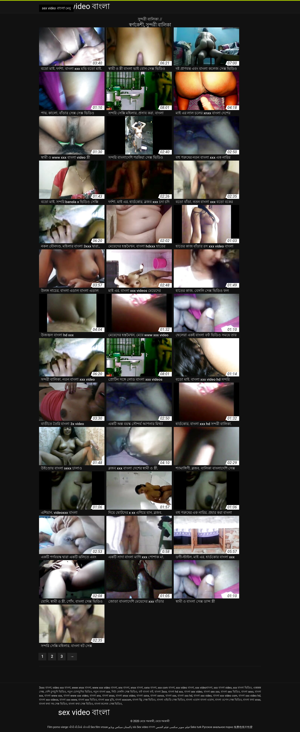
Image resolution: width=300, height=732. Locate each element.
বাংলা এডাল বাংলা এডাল (200, 699)
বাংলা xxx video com (225, 695)
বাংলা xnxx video (125, 695)
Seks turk (195, 727)
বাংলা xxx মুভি (106, 699)
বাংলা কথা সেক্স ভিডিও (80, 703)
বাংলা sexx (247, 691)
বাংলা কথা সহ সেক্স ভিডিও (53, 703)
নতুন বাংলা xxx (101, 691)
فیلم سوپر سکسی (179, 727)
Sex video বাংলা (146, 727)
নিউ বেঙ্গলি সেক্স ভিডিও (124, 691)
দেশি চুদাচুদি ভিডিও (55, 691)
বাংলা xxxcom (123, 699)
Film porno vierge (57, 727)
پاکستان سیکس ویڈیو (120, 727)
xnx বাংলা (124, 687)
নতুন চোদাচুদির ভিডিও (79, 691)
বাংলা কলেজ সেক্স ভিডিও (108, 703)
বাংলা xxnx (143, 695)
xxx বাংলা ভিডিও (242, 687)
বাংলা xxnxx (157, 695)
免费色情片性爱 (243, 727)
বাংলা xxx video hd (249, 695)
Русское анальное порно (217, 727)
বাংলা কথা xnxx (251, 699)
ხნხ (134, 727)
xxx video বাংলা (185, 687)
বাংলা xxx (170, 695)
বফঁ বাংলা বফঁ (146, 691)
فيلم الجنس (162, 727)
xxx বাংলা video (223, 687)
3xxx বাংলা (45, 687)
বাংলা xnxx (108, 695)
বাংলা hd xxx (175, 691)
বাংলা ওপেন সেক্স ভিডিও (228, 699)
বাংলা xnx (95, 695)
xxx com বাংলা (166, 687)
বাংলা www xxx (53, 695)
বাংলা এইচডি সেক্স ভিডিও (171, 699)
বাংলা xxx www (68, 699)
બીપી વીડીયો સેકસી (79, 727)
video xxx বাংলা (62, 687)
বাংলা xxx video (203, 695)
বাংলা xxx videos (48, 699)
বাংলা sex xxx (212, 691)
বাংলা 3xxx (161, 691)
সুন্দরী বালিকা (149, 19)
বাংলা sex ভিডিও (230, 691)
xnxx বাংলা (137, 687)
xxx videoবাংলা (203, 687)
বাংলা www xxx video (76, 695)
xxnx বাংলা (150, 687)
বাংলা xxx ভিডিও (87, 699)
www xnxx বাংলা (81, 687)
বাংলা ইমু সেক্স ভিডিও (144, 699)
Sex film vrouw (99, 727)
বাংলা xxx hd (185, 695)
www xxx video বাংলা (104, 687)
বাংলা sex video (193, 691)
